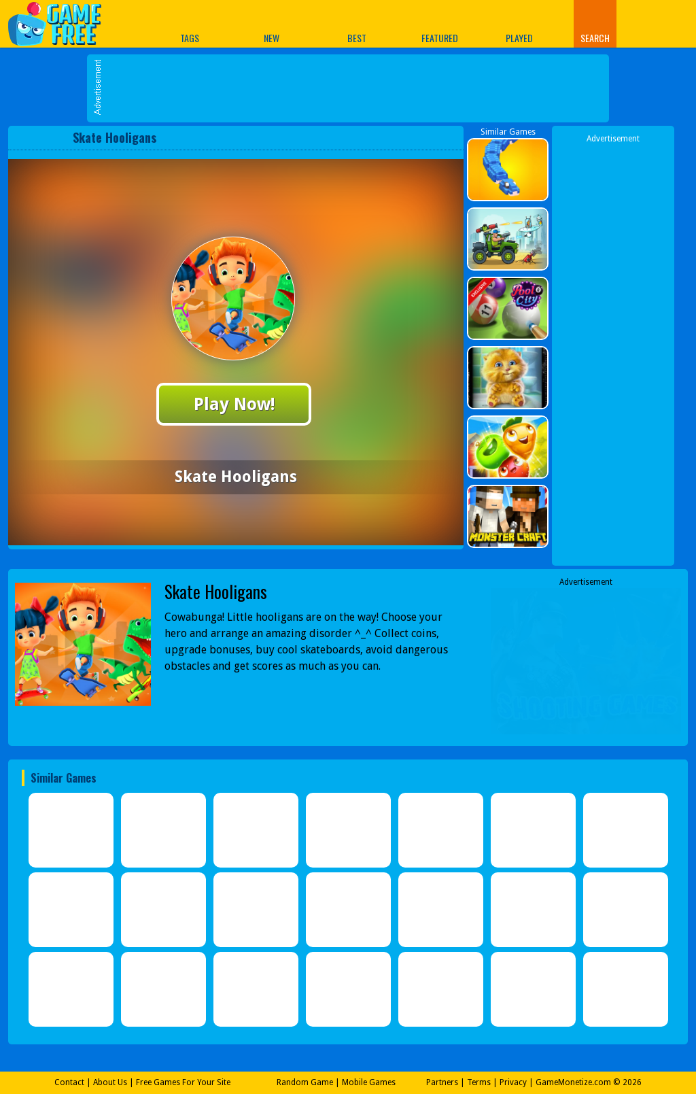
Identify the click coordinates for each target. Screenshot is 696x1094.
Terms (479, 1082)
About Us (110, 1082)
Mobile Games (369, 1082)
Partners (442, 1082)
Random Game (305, 1082)
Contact (69, 1082)
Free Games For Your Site (183, 1082)
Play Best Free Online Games (61, 23)
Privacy (513, 1082)
